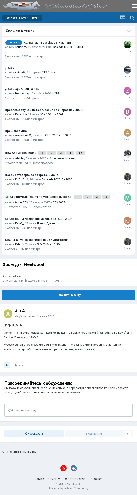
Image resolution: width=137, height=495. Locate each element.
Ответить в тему (68, 295)
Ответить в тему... (23, 410)
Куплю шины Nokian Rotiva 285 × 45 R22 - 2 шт (38, 218)
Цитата (19, 365)
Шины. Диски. (46, 223)
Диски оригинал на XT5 (22, 89)
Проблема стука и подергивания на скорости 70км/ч (44, 110)
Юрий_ (19, 223)
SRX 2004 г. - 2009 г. (53, 114)
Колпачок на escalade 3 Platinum (47, 42)
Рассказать (34, 433)
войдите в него (26, 392)
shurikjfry (21, 47)
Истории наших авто (63, 158)
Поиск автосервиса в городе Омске (31, 175)
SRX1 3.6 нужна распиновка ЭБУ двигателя (37, 239)
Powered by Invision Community (68, 488)
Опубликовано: (34, 316)
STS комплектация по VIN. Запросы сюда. (41, 196)
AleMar (19, 158)
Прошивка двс (16, 131)
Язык (39, 479)
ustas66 (20, 72)
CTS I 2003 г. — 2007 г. (59, 135)
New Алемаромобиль (21, 152)
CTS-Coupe (49, 72)
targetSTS (21, 202)
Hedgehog (22, 93)
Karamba (21, 114)
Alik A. (17, 276)
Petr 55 (19, 244)
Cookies (96, 479)
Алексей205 (23, 135)
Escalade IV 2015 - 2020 (57, 179)
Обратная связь (75, 479)
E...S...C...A (21, 179)
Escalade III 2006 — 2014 (67, 47)
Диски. (10, 68)
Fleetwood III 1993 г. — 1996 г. (43, 280)
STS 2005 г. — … (63, 202)
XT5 (56, 93)
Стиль (54, 479)
